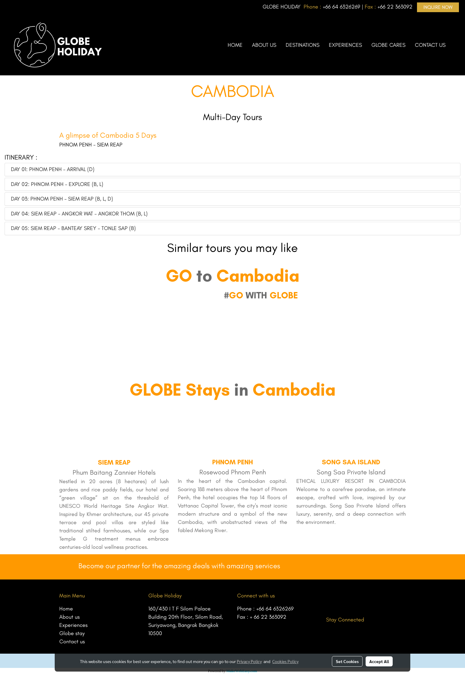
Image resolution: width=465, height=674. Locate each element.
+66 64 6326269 (275, 608)
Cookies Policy (285, 661)
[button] (455, 45)
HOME (235, 45)
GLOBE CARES (388, 45)
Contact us (72, 641)
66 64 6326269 (342, 6)
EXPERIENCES (345, 45)
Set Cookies (347, 661)
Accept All (379, 661)
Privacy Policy (249, 661)
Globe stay (72, 633)
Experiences (73, 625)
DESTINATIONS (302, 45)
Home (66, 608)
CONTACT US (430, 45)
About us (69, 617)
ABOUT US (264, 45)
